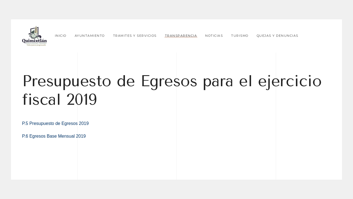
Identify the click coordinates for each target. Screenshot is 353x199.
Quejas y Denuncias (277, 36)
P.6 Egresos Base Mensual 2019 (54, 136)
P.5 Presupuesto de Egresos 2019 (55, 123)
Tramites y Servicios (135, 36)
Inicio (60, 36)
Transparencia (181, 36)
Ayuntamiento (90, 36)
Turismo (239, 36)
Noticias (214, 36)
